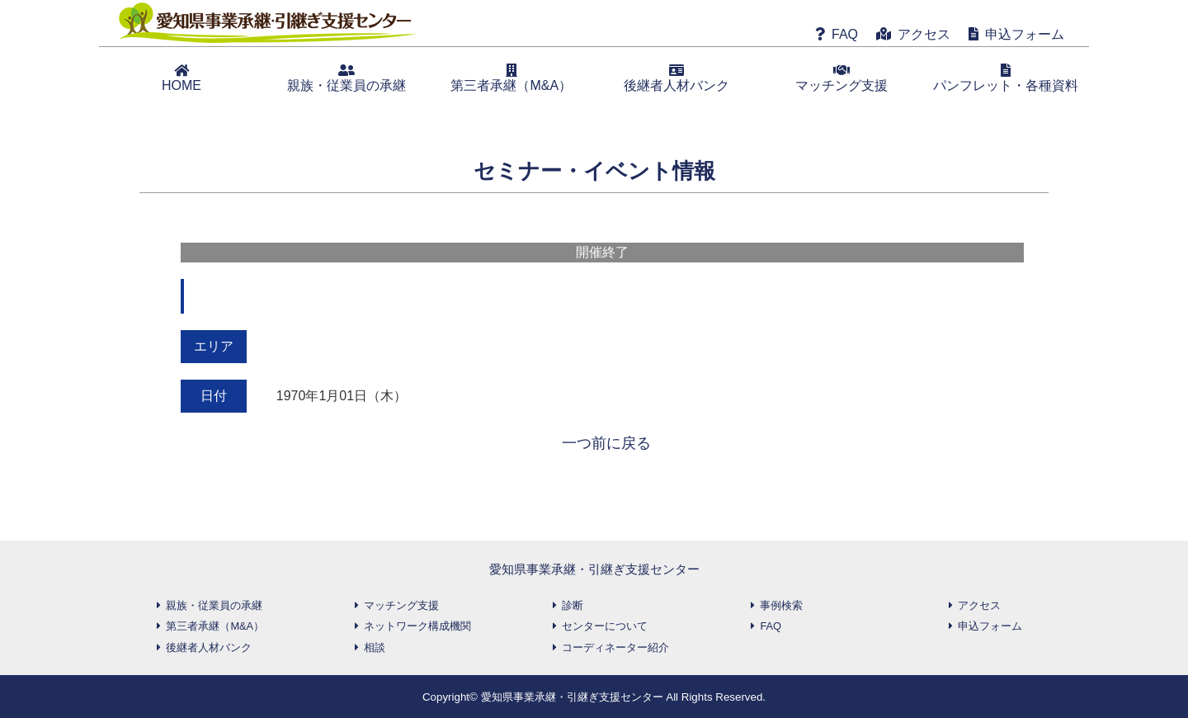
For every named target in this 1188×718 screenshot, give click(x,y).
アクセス (924, 34)
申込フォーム (1024, 34)
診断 (572, 605)
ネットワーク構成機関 (417, 626)
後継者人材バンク (676, 78)
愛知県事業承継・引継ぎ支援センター (594, 569)
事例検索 (781, 605)
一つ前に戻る (606, 443)
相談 (374, 647)
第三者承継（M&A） (511, 78)
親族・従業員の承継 (346, 78)
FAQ (845, 34)
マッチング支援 (841, 78)
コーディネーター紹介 (615, 647)
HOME (181, 78)
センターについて (605, 626)
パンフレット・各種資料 (1005, 78)
